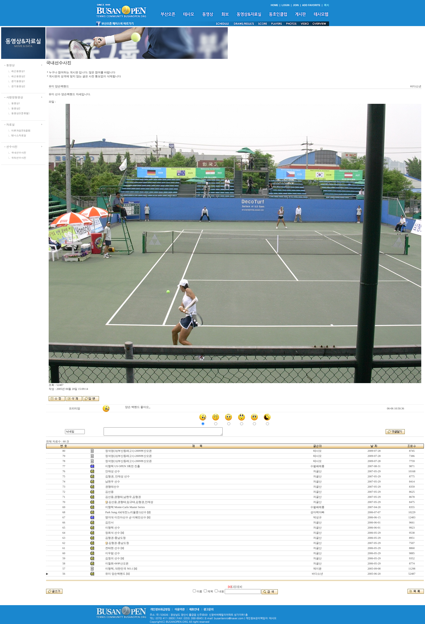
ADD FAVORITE (311, 5)
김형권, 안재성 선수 (117, 476)
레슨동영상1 (18, 71)
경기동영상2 (18, 86)
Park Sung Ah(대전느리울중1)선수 (125, 512)
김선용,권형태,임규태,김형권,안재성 (131, 502)
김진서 (109, 522)
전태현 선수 (112, 548)
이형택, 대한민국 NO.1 (119, 568)
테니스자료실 (18, 135)
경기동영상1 (18, 81)
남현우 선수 (112, 481)
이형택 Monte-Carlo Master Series (125, 507)
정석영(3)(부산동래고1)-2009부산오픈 (128, 450)
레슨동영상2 (18, 76)
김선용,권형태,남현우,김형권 (123, 497)
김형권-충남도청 (115, 538)
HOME (274, 5)
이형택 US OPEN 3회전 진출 (122, 466)
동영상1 (15, 103)
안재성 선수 (112, 471)
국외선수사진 (18, 157)
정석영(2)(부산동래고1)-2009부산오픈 (128, 456)
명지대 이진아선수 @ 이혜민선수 (125, 517)
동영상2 (15, 108)
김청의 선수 (112, 558)
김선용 (109, 491)
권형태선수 (112, 486)
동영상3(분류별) (20, 113)
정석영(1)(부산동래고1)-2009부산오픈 (128, 461)
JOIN (296, 5)
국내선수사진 (18, 152)
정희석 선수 (112, 532)
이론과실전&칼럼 (21, 130)
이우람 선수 (112, 553)
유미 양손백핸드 (115, 573)
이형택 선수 (112, 527)
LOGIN (285, 5)
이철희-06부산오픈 (117, 563)
